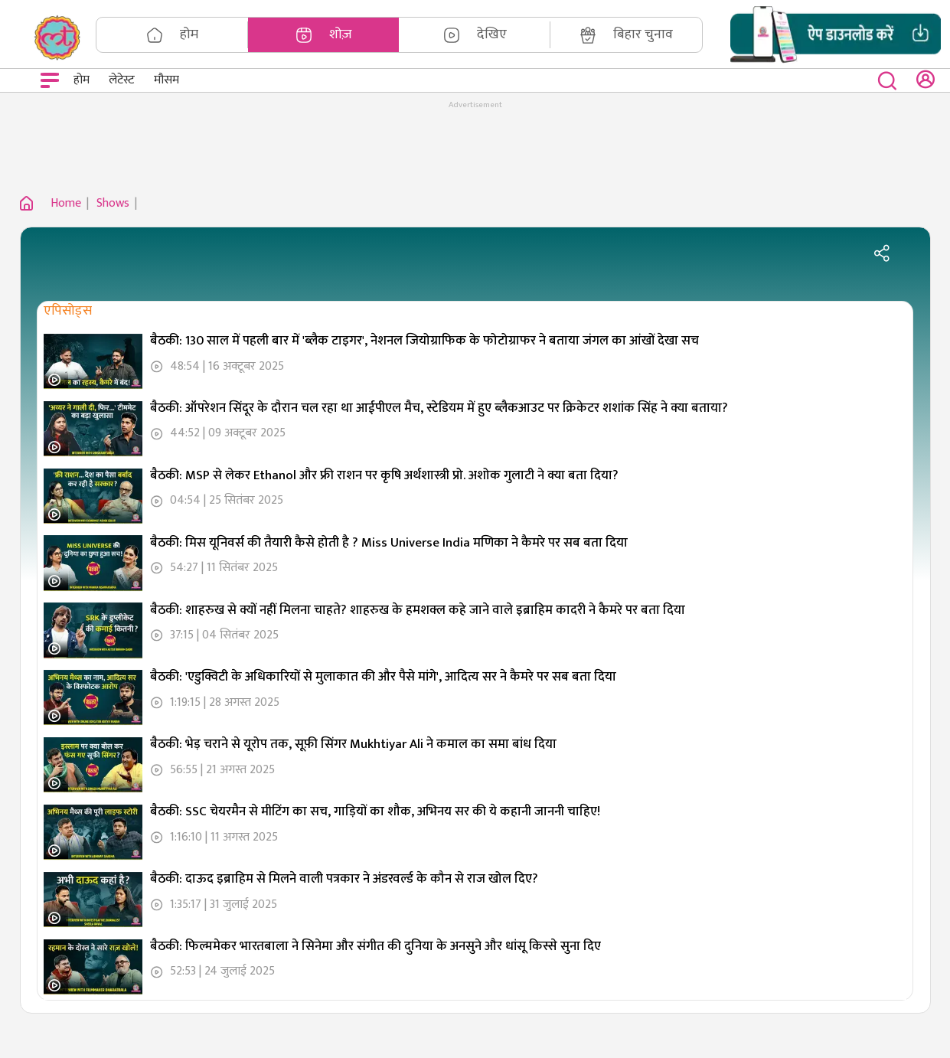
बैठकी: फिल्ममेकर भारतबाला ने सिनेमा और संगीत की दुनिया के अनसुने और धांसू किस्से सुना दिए (375, 946)
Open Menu (52, 82)
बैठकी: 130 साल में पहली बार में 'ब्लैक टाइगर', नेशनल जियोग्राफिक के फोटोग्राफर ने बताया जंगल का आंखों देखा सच (424, 340)
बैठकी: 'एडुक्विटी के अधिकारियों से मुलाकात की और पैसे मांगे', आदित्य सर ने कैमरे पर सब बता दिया (383, 676)
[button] (835, 35)
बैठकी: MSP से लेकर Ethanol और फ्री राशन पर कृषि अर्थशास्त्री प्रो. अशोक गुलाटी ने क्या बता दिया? (384, 475)
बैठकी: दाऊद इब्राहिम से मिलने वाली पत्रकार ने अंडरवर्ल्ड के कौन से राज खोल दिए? (344, 878)
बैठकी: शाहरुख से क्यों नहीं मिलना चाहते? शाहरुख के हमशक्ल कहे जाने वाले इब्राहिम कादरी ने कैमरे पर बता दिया (417, 610)
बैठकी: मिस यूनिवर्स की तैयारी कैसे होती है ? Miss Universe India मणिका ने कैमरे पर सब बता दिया (389, 542)
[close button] (891, 80)
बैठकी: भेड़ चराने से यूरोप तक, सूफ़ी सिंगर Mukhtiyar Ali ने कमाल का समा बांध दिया (353, 744)
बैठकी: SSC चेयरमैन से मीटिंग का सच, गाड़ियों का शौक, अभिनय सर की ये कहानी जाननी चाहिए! (375, 811)
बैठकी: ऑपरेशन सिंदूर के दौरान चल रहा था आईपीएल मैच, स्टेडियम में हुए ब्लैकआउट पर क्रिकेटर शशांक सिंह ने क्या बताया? (439, 408)
